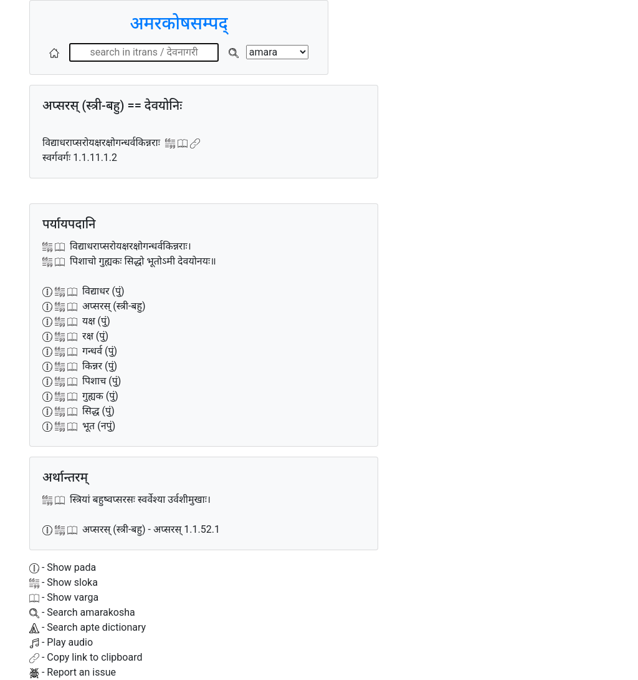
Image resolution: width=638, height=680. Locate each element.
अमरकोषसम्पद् (178, 23)
